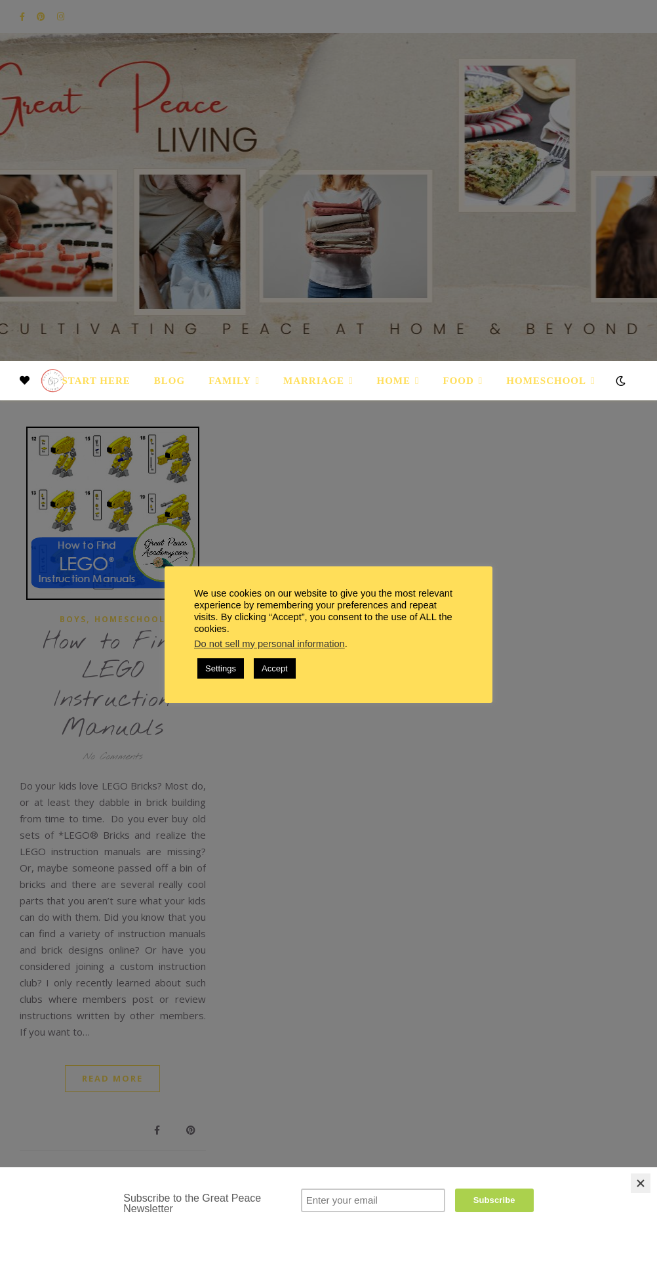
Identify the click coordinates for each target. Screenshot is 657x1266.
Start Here (96, 380)
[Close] (640, 1183)
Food (458, 380)
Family (229, 380)
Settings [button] (220, 668)
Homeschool (546, 380)
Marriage (313, 380)
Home (394, 380)
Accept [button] (275, 668)
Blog (169, 380)
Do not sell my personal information (269, 644)
